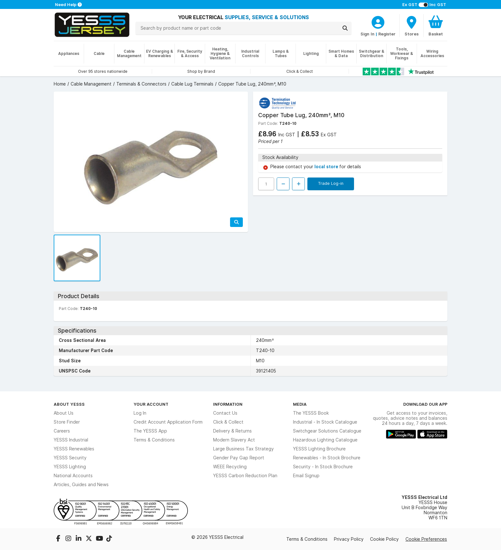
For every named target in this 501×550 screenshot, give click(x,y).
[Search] (345, 28)
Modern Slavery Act (234, 439)
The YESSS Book (311, 413)
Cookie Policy (384, 539)
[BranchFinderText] (412, 25)
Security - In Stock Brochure (323, 466)
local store (326, 166)
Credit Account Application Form (168, 422)
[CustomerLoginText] (378, 21)
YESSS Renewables (74, 448)
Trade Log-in (330, 183)
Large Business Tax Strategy (243, 448)
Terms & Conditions (154, 439)
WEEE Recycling (230, 466)
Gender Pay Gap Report (238, 457)
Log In (140, 413)
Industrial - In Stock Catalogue (325, 422)
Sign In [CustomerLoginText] (367, 33)
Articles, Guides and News (81, 484)
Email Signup (306, 475)
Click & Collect (228, 422)
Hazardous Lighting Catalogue (325, 439)
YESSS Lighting (70, 466)
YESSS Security (70, 457)
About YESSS (69, 404)
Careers (62, 430)
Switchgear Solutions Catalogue (327, 430)
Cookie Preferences (426, 539)
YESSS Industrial (71, 439)
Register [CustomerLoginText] (387, 33)
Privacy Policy (349, 539)
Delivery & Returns (232, 430)
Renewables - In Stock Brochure (326, 457)
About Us (63, 413)
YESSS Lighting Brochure (319, 448)
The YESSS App (150, 430)
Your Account (151, 404)
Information (228, 404)
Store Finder (67, 422)
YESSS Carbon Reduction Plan (245, 475)
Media (300, 404)
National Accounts (73, 475)
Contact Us (225, 413)
